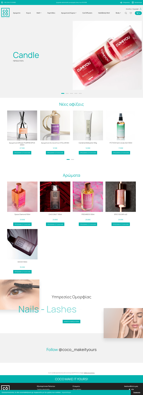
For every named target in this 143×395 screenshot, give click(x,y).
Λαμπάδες (51, 13)
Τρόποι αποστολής (43, 389)
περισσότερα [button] (66, 392)
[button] (63, 93)
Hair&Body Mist (104, 13)
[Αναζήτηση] (127, 13)
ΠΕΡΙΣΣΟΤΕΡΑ (18, 61)
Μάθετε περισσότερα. (89, 373)
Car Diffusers (87, 13)
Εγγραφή (136, 9)
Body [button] (118, 13)
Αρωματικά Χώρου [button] (68, 13)
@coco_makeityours (78, 349)
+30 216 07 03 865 (8, 2)
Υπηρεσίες (125, 2)
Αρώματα (16, 13)
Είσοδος (129, 9)
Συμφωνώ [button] (136, 392)
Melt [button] (38, 13)
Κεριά (28, 13)
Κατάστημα (137, 2)
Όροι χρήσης (77, 389)
